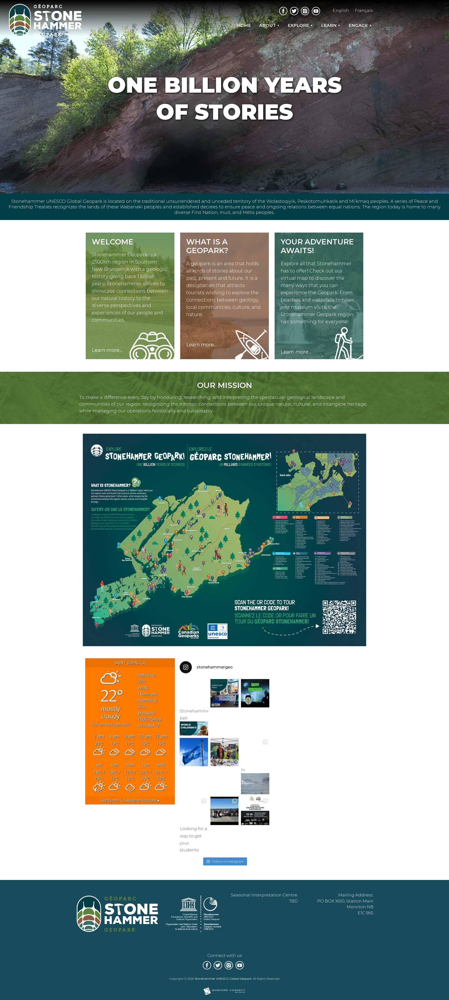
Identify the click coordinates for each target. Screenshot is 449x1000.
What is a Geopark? (207, 246)
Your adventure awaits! (317, 246)
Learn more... (107, 350)
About (267, 25)
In (255, 780)
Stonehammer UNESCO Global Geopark (223, 978)
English (341, 10)
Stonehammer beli (194, 722)
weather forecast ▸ (130, 800)
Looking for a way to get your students (194, 839)
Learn (329, 25)
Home (244, 25)
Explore (298, 25)
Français (364, 10)
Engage (358, 25)
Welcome (112, 241)
